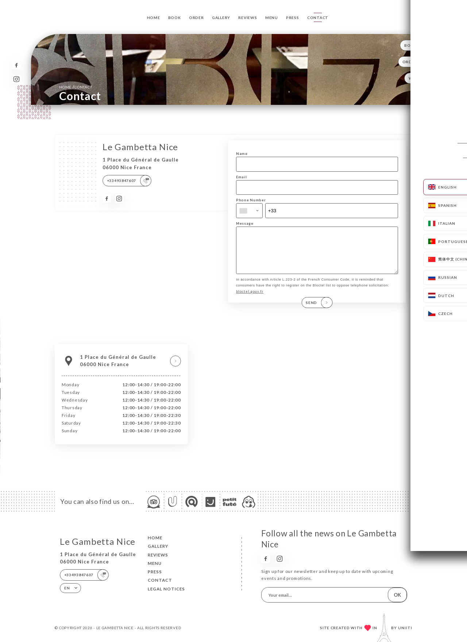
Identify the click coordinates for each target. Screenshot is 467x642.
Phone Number (251, 200)
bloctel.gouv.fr (249, 299)
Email (241, 177)
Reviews (247, 17)
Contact (317, 17)
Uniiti (405, 628)
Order (196, 17)
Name (242, 154)
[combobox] (249, 210)
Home (153, 17)
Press (292, 17)
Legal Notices (166, 588)
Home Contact (75, 86)
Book (174, 17)
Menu (271, 17)
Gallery (221, 17)
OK (397, 595)
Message (245, 223)
